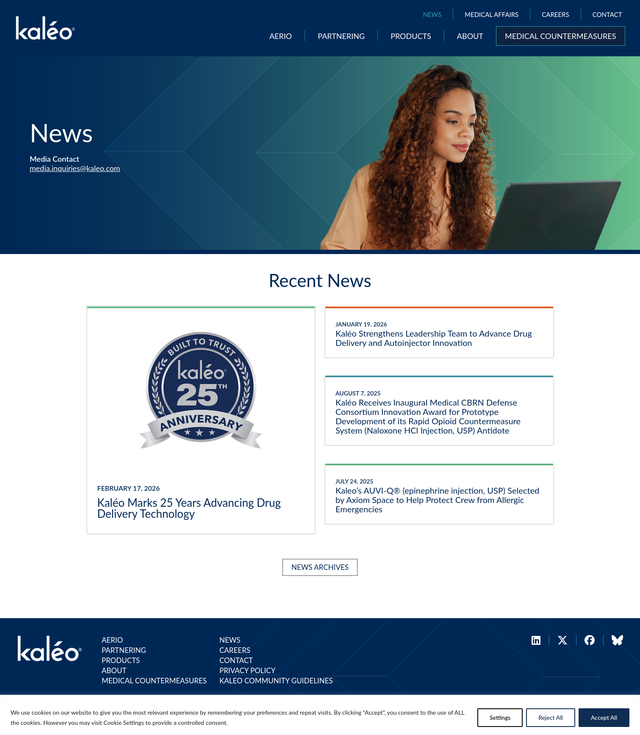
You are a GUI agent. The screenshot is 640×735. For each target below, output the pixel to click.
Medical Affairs (491, 14)
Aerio (280, 36)
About (470, 36)
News (432, 14)
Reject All (550, 717)
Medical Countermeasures (560, 36)
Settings (500, 717)
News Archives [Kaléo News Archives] (320, 567)
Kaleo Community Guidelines (276, 680)
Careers (555, 14)
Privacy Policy (247, 670)
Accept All (604, 717)
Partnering (341, 36)
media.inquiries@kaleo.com (75, 168)
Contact (607, 14)
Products (411, 36)
